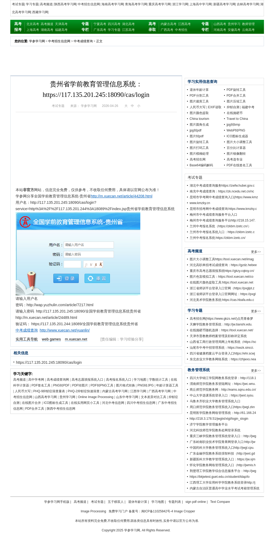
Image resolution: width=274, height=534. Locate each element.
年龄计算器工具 (167, 385)
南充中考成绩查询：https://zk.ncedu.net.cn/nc (222, 191)
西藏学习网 (40, 12)
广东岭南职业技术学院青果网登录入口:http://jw (223, 442)
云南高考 (248, 30)
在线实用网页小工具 (85, 403)
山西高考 (219, 24)
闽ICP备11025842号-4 (157, 511)
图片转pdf (197, 136)
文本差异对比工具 (153, 397)
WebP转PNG (236, 130)
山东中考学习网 (127, 397)
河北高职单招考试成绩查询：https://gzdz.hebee (223, 265)
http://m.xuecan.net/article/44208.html (121, 196)
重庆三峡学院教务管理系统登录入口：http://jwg (223, 436)
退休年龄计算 (199, 90)
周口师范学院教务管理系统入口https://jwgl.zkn (222, 407)
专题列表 (174, 502)
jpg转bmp (233, 124)
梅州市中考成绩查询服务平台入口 (213, 214)
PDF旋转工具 (236, 90)
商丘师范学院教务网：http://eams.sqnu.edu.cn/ (223, 389)
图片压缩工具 (236, 101)
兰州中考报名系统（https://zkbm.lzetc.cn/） (220, 226)
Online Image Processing (95, 397)
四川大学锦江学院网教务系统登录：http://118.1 (223, 378)
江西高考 (184, 24)
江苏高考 (128, 30)
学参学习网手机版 (56, 502)
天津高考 (61, 24)
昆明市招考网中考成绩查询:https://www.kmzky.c (223, 209)
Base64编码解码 (201, 165)
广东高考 (100, 30)
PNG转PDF (61, 385)
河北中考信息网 (113, 403)
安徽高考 (234, 30)
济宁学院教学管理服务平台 (209, 424)
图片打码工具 (199, 148)
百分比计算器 (236, 148)
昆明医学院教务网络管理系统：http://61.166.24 (223, 413)
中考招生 (181, 30)
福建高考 (61, 30)
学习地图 (140, 379)
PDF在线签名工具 (239, 165)
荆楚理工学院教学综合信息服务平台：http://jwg (223, 471)
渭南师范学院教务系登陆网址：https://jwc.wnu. (223, 384)
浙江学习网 (180, 4)
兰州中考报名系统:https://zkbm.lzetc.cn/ (217, 238)
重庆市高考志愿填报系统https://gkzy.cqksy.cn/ (222, 271)
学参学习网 (37, 41)
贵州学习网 (67, 397)
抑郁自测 (233, 107)
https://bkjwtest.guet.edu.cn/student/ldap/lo (220, 477)
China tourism (199, 119)
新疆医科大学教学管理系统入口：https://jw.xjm (223, 459)
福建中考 (248, 107)
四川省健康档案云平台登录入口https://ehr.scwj (222, 353)
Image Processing (93, 511)
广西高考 (167, 30)
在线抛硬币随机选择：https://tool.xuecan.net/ (221, 330)
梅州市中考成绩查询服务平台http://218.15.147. (223, 220)
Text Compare (220, 502)
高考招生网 (198, 159)
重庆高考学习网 (159, 4)
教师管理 (248, 24)
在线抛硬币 (235, 113)
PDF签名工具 (40, 385)
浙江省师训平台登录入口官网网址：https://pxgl (223, 294)
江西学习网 (138, 391)
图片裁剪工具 (199, 101)
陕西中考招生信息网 (61, 408)
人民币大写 (23, 391)
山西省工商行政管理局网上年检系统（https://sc (223, 342)
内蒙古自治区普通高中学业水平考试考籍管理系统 (224, 488)
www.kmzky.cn (200, 203)
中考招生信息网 (89, 4)
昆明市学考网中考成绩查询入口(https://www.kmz (224, 197)
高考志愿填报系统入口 (87, 379)
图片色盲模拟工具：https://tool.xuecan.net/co (221, 276)
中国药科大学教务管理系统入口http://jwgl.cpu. (222, 448)
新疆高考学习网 (224, 4)
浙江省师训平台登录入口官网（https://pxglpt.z (222, 288)
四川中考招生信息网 (141, 403)
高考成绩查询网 (58, 379)
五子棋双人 (116, 502)
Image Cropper (184, 511)
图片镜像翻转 (236, 153)
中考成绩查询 (83, 41)
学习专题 (32, 4)
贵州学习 (234, 24)
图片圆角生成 (199, 124)
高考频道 (46, 4)
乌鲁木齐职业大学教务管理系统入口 (215, 401)
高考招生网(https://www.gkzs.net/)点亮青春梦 (221, 318)
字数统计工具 (158, 379)
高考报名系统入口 (118, 379)
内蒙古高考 (169, 24)
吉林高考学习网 (248, 4)
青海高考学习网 (136, 4)
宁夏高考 (100, 24)
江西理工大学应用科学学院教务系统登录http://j (223, 482)
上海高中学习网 (200, 4)
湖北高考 (128, 24)
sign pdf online (195, 502)
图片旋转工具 (199, 142)
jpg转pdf (196, 130)
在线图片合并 (31, 403)
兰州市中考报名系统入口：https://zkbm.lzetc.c (222, 232)
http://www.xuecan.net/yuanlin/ (65, 330)
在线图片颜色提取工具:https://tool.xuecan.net (221, 282)
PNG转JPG (145, 385)
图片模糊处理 (199, 153)
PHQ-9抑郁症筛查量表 (49, 391)
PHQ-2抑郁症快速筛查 (84, 391)
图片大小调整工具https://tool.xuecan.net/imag (222, 259)
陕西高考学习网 (65, 4)
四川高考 (114, 24)
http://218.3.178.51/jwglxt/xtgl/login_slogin (219, 418)
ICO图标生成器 (237, 136)
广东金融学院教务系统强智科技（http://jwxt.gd (222, 453)
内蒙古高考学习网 (115, 391)
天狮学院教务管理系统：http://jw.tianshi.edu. (221, 324)
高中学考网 (36, 379)
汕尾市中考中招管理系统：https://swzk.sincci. (222, 347)
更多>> (256, 252)
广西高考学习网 (159, 391)
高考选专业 (235, 159)
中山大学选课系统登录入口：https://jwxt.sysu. (222, 395)
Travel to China (237, 119)
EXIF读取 (214, 107)
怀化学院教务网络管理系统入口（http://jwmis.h (223, 465)
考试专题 (18, 4)
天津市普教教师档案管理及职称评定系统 (218, 336)
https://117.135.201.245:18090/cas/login (49, 362)
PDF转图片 (80, 385)
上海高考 (32, 30)
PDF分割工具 (199, 95)
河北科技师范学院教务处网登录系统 (215, 430)
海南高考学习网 (112, 4)
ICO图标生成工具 (56, 403)
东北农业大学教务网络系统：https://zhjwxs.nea (223, 359)
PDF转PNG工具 (102, 385)
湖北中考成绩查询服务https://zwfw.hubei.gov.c (222, 185)
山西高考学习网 (46, 397)
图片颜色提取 (199, 113)
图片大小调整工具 (239, 142)
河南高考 (219, 30)
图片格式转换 (125, 385)
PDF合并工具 (34, 408)
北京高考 (32, 24)
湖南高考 (47, 30)
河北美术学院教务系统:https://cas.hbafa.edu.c (222, 300)
